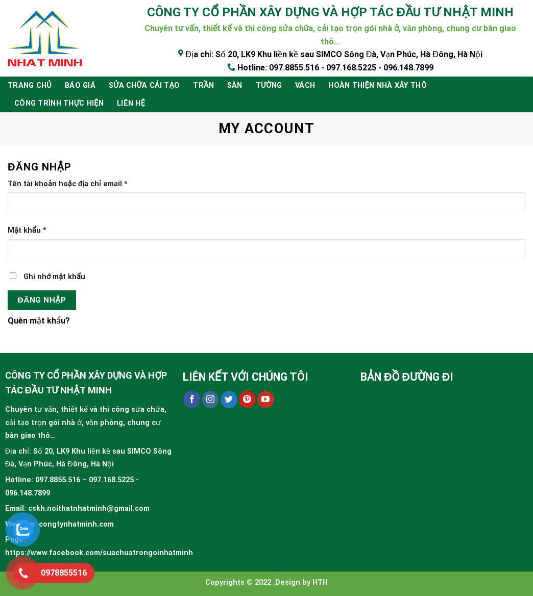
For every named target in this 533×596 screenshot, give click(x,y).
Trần (203, 85)
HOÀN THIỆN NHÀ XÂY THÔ (377, 85)
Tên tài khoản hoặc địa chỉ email (68, 184)
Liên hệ (131, 103)
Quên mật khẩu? (39, 321)
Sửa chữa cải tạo (144, 85)
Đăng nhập (42, 300)
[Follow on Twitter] (229, 399)
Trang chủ (30, 85)
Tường (269, 85)
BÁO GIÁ (80, 85)
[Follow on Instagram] (210, 399)
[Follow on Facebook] (191, 399)
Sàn (235, 85)
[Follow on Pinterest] (247, 399)
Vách (305, 85)
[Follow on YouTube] (265, 399)
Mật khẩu (27, 230)
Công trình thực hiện (59, 103)
